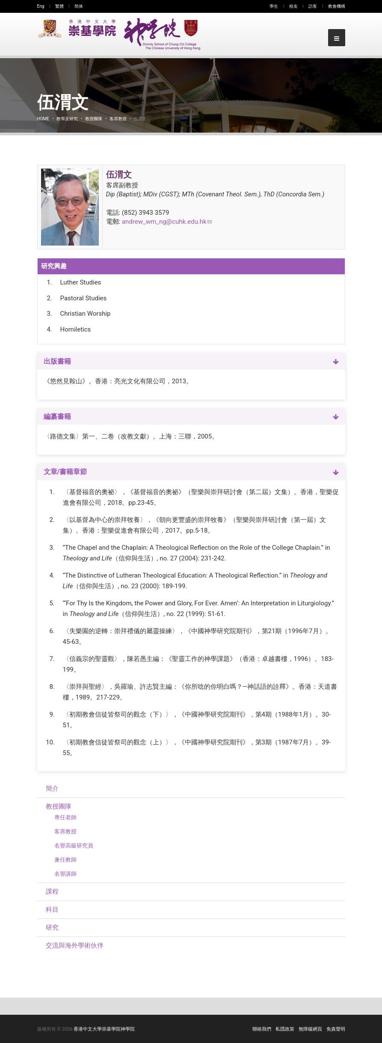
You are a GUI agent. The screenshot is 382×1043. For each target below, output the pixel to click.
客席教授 (118, 118)
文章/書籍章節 (65, 472)
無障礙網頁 (310, 1029)
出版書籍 (57, 361)
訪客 (312, 6)
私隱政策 (284, 1029)
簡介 (52, 788)
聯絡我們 (261, 1029)
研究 (52, 927)
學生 (273, 6)
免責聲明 (335, 1029)
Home (43, 118)
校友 (293, 6)
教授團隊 (93, 118)
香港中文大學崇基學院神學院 (104, 1029)
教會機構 (336, 6)
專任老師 (65, 817)
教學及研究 (67, 118)
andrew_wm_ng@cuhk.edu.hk (167, 221)
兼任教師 (65, 859)
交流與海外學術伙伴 (75, 945)
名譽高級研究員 (73, 845)
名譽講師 (65, 874)
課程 (52, 891)
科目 (52, 909)
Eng (40, 6)
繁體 (59, 6)
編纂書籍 (57, 416)
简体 (78, 6)
